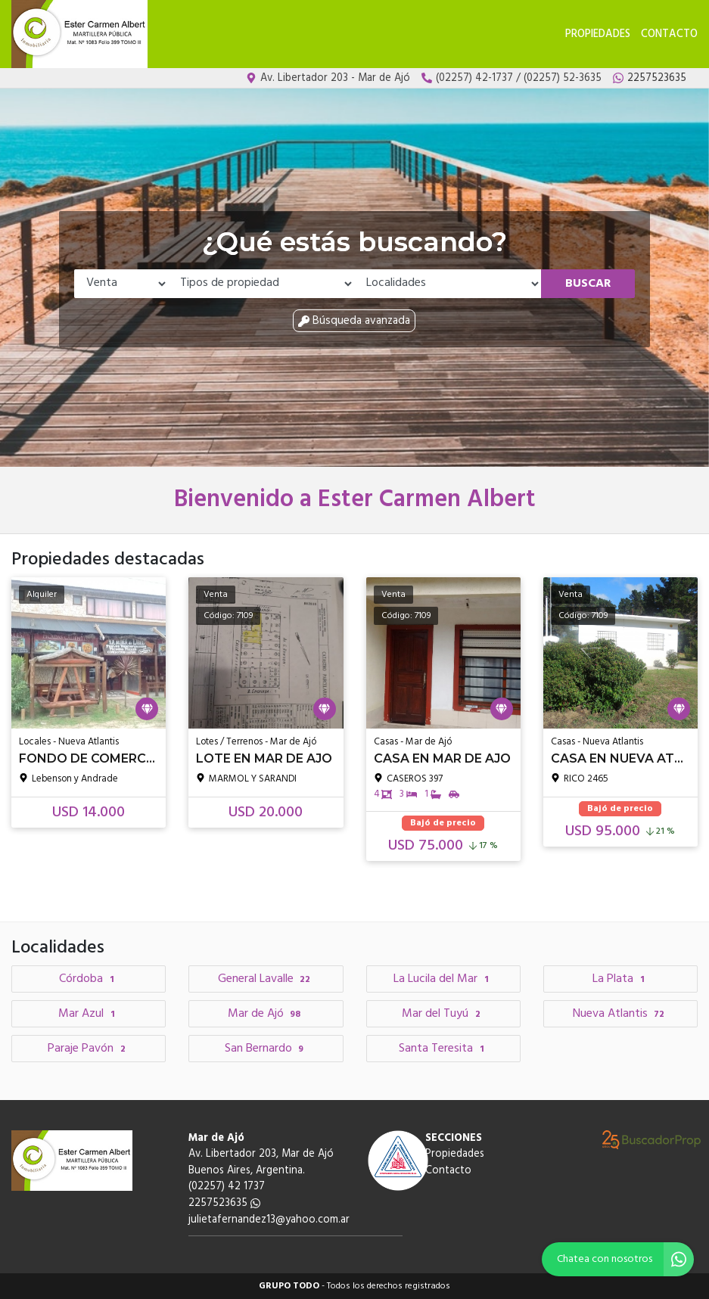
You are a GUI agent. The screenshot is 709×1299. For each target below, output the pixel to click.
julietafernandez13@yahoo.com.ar (269, 1220)
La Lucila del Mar (443, 979)
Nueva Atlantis (621, 1014)
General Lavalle (266, 979)
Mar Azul (88, 1014)
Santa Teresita (443, 1048)
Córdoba (88, 979)
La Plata (620, 979)
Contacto (669, 34)
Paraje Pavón (88, 1048)
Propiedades (597, 34)
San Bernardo (266, 1048)
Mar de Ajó (266, 1014)
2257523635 (224, 1203)
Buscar (588, 284)
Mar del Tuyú (443, 1014)
